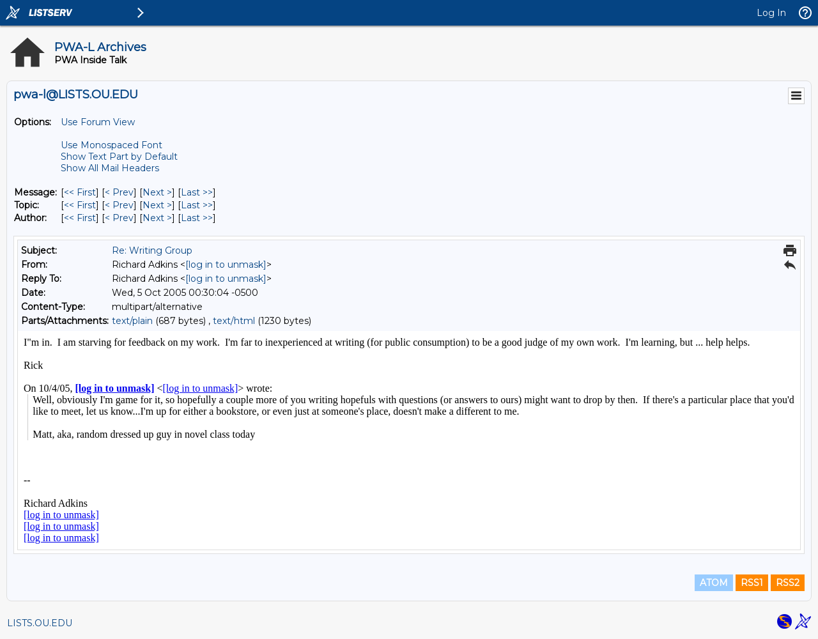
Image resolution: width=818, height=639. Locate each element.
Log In (771, 13)
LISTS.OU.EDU (39, 623)
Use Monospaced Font (111, 145)
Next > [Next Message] (157, 192)
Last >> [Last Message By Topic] (197, 205)
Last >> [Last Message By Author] (197, 218)
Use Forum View (98, 122)
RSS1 (752, 583)
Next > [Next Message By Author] (157, 218)
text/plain (132, 321)
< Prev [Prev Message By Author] (119, 218)
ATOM (714, 583)
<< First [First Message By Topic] (80, 205)
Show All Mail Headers (110, 168)
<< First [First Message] (80, 192)
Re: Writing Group (152, 250)
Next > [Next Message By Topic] (157, 205)
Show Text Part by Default (119, 156)
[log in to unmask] (225, 264)
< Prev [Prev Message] (119, 192)
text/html (234, 321)
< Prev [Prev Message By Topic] (119, 205)
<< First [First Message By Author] (80, 218)
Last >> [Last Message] (197, 192)
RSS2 (787, 583)
